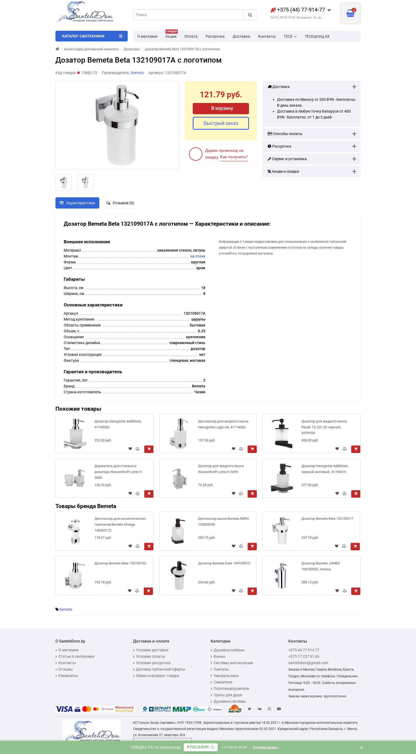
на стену (197, 256)
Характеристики (77, 203)
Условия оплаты (149, 656)
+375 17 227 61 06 (303, 656)
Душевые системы (228, 701)
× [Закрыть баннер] (361, 747)
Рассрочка (215, 36)
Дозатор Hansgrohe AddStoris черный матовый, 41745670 (324, 469)
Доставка (241, 36)
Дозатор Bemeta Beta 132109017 (327, 519)
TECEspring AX (317, 36)
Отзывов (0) (120, 203)
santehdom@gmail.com (308, 663)
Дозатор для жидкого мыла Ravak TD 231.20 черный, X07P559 (324, 427)
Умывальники (225, 676)
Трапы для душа (226, 695)
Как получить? (234, 157)
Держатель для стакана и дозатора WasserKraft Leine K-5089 (118, 472)
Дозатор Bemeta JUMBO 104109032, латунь (320, 566)
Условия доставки (150, 650)
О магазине (147, 36)
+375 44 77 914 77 (303, 650)
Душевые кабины (228, 650)
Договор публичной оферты (159, 669)
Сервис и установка (287, 159)
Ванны (218, 656)
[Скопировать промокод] (201, 747)
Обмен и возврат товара (156, 676)
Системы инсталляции (232, 663)
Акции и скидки (283, 171)
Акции (171, 35)
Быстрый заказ (221, 123)
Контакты (267, 36)
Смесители (221, 682)
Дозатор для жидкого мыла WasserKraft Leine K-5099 (221, 469)
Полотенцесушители (230, 688)
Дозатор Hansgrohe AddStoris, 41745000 (118, 424)
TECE (290, 36)
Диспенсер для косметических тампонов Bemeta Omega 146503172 (120, 524)
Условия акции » (266, 747)
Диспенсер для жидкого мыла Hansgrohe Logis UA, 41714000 (223, 424)
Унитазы (220, 669)
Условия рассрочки (152, 663)
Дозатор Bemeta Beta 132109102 (120, 563)
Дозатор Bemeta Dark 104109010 (224, 563)
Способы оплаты (285, 134)
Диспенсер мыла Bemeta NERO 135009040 (223, 521)
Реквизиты (66, 676)
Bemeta (65, 609)
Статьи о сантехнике (74, 656)
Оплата (191, 36)
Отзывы (64, 669)
